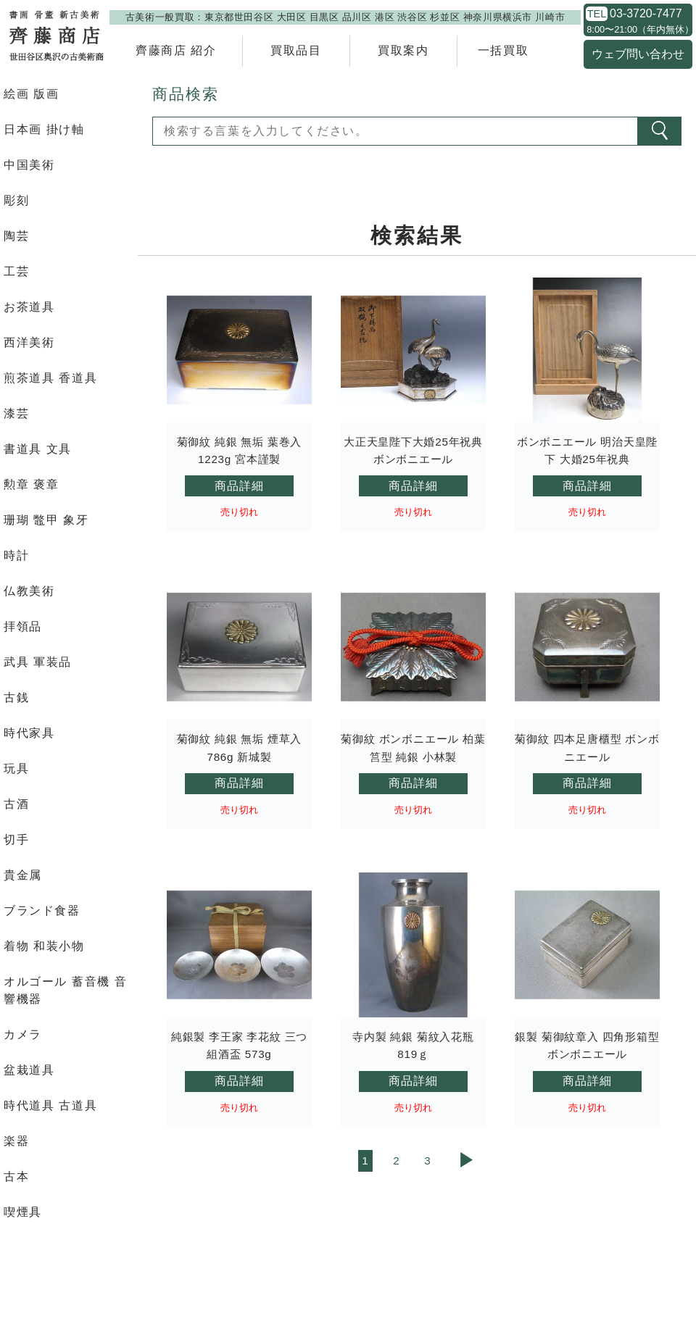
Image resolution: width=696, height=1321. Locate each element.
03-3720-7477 (646, 14)
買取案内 (403, 50)
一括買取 (503, 50)
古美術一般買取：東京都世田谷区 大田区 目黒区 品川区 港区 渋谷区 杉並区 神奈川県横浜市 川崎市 (345, 17)
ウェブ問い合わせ (638, 54)
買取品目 (295, 50)
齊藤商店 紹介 (176, 50)
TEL (596, 14)
